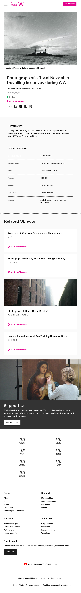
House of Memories (12, 527)
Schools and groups (12, 524)
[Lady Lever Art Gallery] (22, 474)
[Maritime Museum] (58, 452)
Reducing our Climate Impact (16, 511)
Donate (44, 508)
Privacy (14, 585)
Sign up (10, 552)
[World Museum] (58, 440)
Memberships (47, 498)
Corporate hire (47, 524)
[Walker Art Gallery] (22, 463)
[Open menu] (5, 4)
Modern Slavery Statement (30, 585)
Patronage (45, 504)
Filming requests (48, 530)
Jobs (6, 501)
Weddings (45, 533)
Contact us (8, 508)
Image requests (10, 533)
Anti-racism (9, 530)
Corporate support (49, 501)
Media (6, 504)
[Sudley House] (58, 463)
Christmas (45, 527)
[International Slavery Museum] (22, 452)
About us (7, 498)
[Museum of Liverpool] (22, 440)
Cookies (46, 585)
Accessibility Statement (61, 585)
